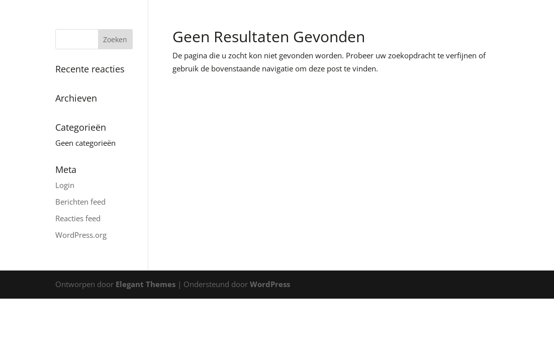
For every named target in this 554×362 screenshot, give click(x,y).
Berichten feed (80, 202)
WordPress (270, 284)
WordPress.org (81, 235)
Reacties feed (78, 218)
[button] (532, 14)
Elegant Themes (145, 284)
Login (64, 185)
